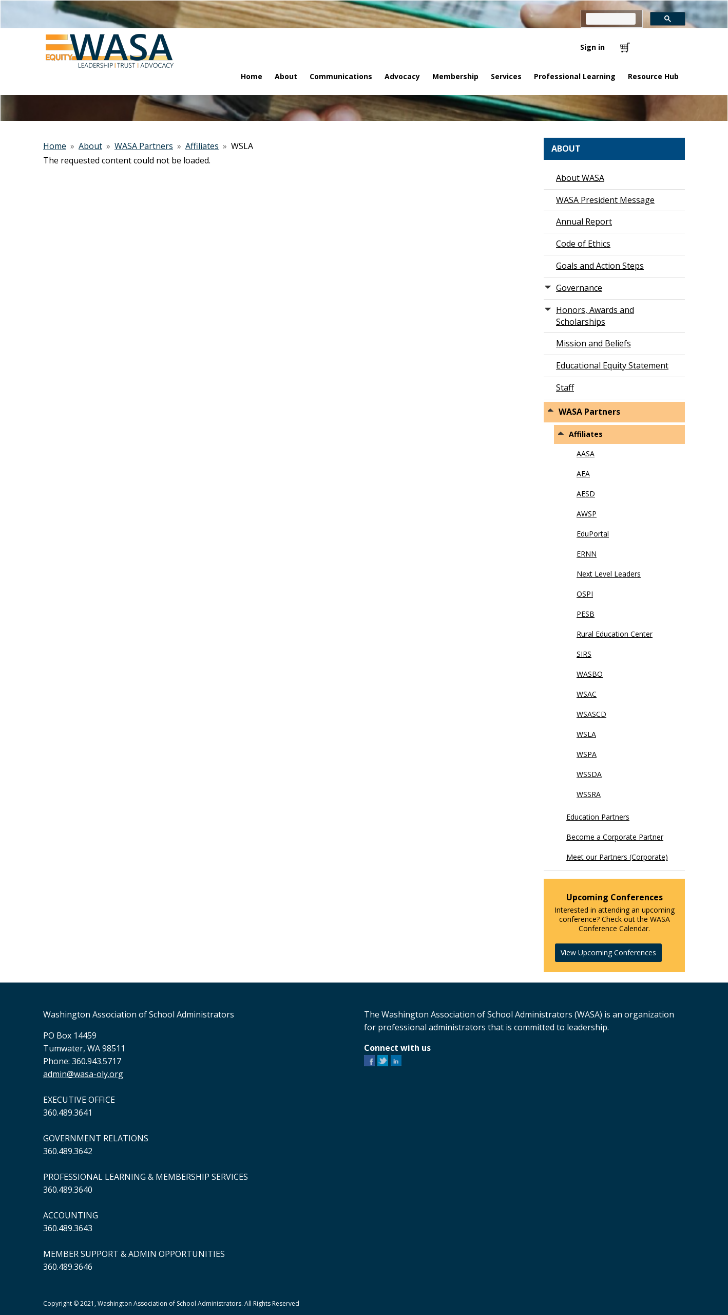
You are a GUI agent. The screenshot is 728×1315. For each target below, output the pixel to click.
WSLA (586, 734)
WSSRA (589, 794)
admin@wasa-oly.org (83, 1074)
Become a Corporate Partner (614, 837)
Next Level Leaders (609, 574)
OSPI (585, 594)
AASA (586, 453)
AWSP (587, 513)
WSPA (587, 754)
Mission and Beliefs (593, 343)
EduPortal (593, 534)
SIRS (584, 654)
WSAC (587, 694)
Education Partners (597, 817)
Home (54, 146)
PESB (586, 614)
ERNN (587, 554)
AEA (583, 473)
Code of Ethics (583, 243)
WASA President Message (605, 200)
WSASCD (591, 714)
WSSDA (589, 774)
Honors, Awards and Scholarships (595, 315)
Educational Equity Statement (612, 365)
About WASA (580, 177)
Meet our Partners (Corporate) (617, 857)
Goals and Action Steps (600, 265)
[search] (611, 19)
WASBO (590, 674)
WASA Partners (143, 146)
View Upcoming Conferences (608, 952)
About (90, 146)
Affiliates (202, 146)
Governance (579, 287)
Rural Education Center (615, 634)
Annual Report (584, 221)
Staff (565, 387)
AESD (586, 493)
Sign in (592, 47)
